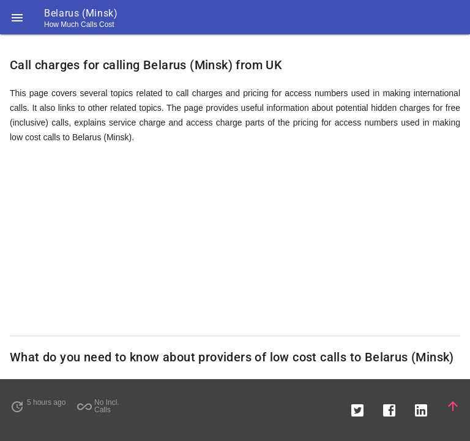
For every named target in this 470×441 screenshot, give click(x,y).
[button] (17, 17)
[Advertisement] (235, 240)
